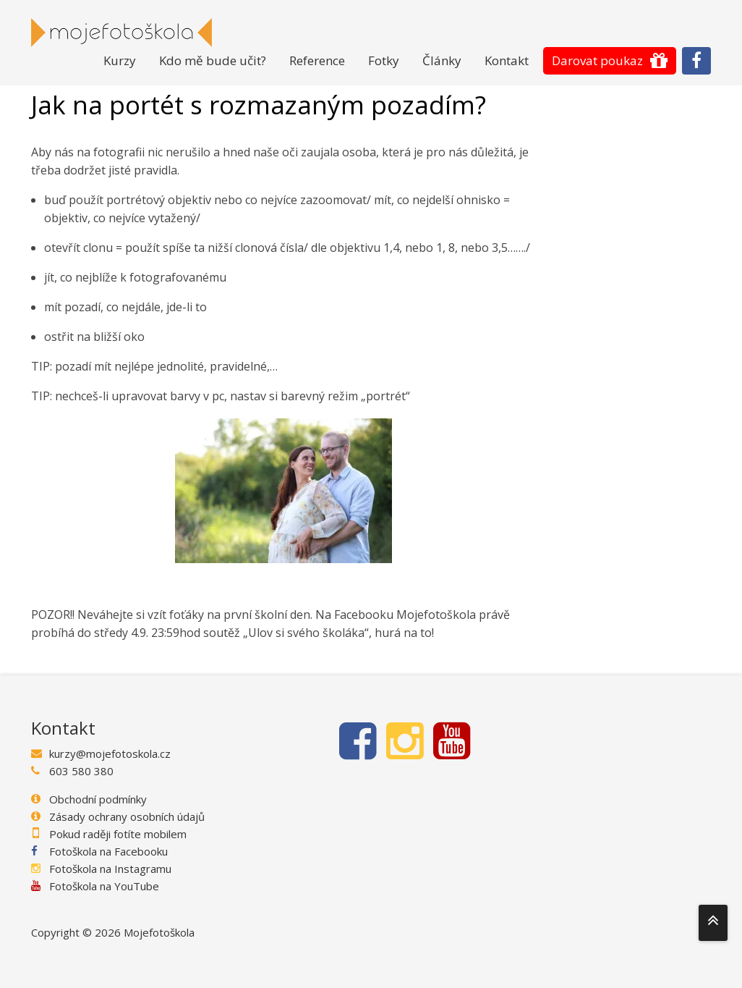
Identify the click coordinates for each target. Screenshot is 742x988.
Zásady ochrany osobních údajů (127, 816)
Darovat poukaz (597, 60)
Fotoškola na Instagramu (110, 868)
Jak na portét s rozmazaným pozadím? (258, 105)
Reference (317, 60)
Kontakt (507, 60)
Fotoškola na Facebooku (108, 851)
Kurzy (119, 60)
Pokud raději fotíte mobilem (118, 834)
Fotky (383, 60)
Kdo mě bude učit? (212, 60)
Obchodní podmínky (98, 799)
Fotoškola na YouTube (104, 886)
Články (441, 60)
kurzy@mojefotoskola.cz (110, 753)
